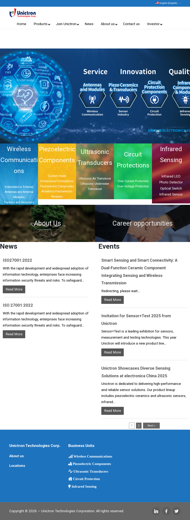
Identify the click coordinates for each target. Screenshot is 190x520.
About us (16, 456)
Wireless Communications (19, 160)
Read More (14, 289)
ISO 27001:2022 (18, 305)
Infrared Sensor (171, 194)
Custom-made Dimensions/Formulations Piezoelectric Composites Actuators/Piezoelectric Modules (57, 186)
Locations (17, 466)
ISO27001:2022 (17, 260)
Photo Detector (171, 182)
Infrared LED (171, 176)
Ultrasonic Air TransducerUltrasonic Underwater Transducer (95, 183)
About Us (47, 223)
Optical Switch (171, 188)
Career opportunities (142, 223)
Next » (151, 425)
